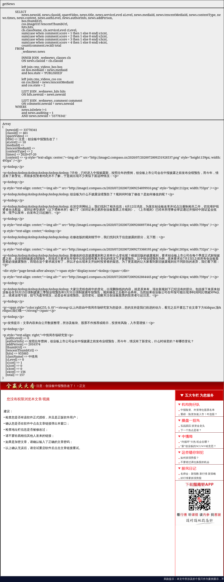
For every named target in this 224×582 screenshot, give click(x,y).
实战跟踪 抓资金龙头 (193, 425)
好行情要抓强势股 (191, 478)
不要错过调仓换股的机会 (195, 462)
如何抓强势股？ (190, 457)
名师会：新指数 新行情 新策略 (198, 473)
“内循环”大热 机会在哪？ (195, 441)
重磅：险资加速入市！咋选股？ (199, 414)
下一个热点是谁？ (191, 430)
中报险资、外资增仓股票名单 (198, 409)
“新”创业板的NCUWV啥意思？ (198, 446)
